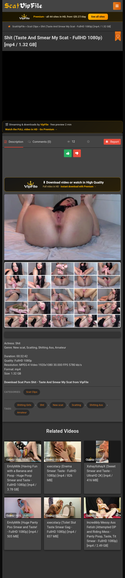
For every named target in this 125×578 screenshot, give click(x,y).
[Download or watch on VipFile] (62, 184)
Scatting (76, 405)
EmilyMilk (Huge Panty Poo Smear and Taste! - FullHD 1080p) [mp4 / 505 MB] (22, 529)
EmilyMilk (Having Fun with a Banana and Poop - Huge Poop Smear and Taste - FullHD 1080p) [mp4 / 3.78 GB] (22, 478)
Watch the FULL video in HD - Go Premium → (31, 129)
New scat (58, 405)
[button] (117, 6)
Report (112, 141)
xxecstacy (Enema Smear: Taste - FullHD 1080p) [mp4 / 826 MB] (61, 473)
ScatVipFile (18, 26)
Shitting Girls (24, 405)
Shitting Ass (96, 405)
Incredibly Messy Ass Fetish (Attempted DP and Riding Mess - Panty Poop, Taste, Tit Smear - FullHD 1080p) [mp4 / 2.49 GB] (102, 534)
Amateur (22, 412)
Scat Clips (32, 26)
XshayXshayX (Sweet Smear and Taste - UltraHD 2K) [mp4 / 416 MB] (101, 473)
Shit (42, 405)
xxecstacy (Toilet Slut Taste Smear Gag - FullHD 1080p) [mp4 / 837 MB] (61, 529)
